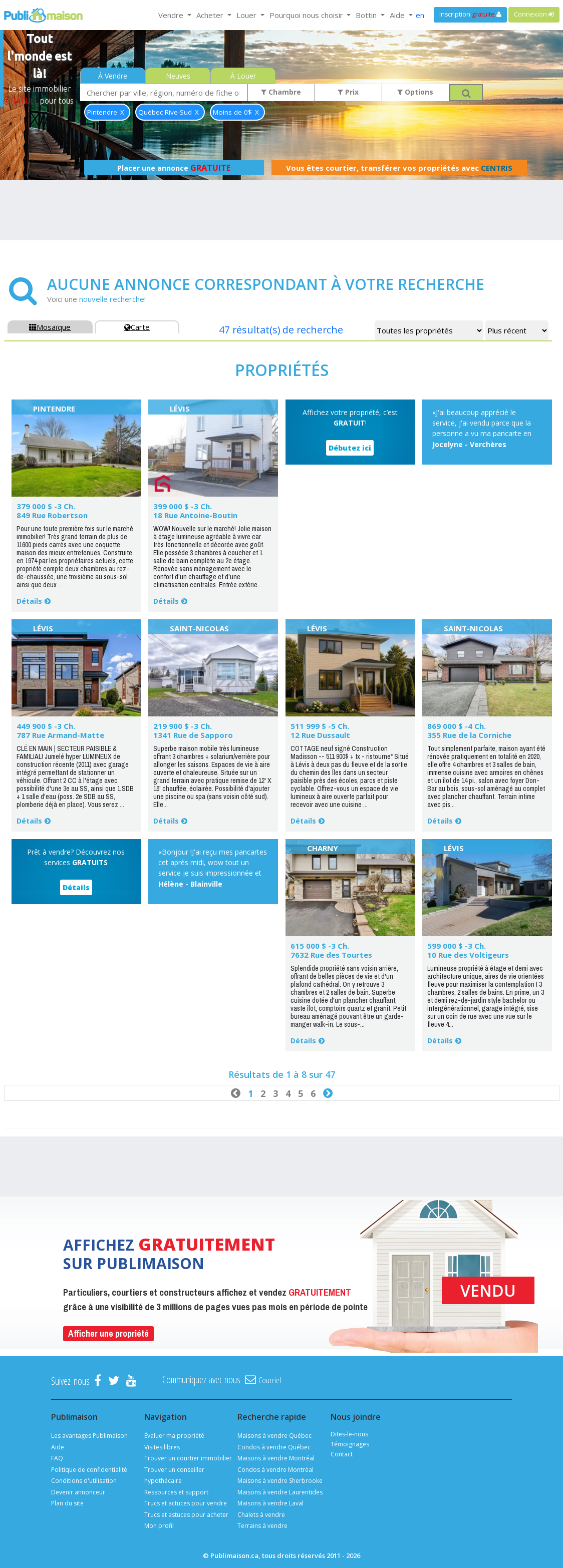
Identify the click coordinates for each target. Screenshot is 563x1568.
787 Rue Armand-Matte (60, 735)
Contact (342, 1454)
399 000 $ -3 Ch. (182, 506)
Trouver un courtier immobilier (188, 1458)
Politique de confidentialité (89, 1469)
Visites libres (162, 1447)
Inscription (470, 14)
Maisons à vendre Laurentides (280, 1492)
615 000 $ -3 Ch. (320, 946)
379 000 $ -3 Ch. (46, 506)
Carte (137, 327)
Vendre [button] (171, 15)
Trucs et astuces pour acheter (186, 1514)
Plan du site (67, 1503)
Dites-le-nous (349, 1434)
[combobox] (164, 92)
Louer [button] (247, 15)
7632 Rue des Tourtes (331, 955)
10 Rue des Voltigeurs (468, 955)
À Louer (243, 76)
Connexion (534, 14)
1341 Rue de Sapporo (193, 735)
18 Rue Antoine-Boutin (195, 515)
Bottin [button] (367, 15)
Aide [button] (398, 15)
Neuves (178, 76)
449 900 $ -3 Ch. (46, 726)
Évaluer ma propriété (174, 1435)
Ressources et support (176, 1492)
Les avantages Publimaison (89, 1435)
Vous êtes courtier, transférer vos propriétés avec (399, 168)
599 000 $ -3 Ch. (456, 946)
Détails (29, 601)
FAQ (57, 1458)
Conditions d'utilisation (84, 1480)
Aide (57, 1447)
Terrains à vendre (262, 1525)
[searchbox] (164, 92)
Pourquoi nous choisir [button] (307, 15)
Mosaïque (50, 327)
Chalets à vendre (261, 1514)
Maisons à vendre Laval (270, 1503)
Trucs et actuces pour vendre (185, 1503)
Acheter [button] (210, 15)
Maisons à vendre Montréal (276, 1458)
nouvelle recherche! (112, 299)
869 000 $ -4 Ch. (456, 726)
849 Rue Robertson (52, 515)
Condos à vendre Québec (274, 1447)
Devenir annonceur (78, 1492)
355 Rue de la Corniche (469, 735)
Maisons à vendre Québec (274, 1435)
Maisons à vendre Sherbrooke (280, 1480)
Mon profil (159, 1525)
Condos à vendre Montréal (275, 1469)
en (420, 15)
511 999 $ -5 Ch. (320, 726)
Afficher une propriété (108, 1333)
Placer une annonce (173, 167)
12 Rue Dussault (320, 735)
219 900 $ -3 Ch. (182, 726)
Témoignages (350, 1444)
